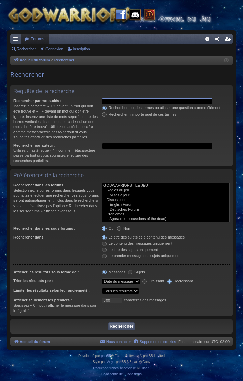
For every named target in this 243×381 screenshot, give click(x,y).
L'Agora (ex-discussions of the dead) (166, 219)
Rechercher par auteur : (34, 145)
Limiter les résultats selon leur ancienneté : (51, 290)
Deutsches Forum (166, 209)
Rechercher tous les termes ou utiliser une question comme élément (161, 108)
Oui (108, 228)
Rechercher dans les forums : (39, 185)
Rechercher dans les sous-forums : (44, 228)
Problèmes (166, 214)
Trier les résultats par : (33, 281)
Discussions (166, 200)
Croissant (153, 281)
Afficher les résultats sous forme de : (46, 272)
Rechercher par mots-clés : (37, 101)
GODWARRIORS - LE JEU (166, 185)
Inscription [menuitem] (229, 40)
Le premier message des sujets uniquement (141, 256)
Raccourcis (17, 40)
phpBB (106, 356)
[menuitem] (207, 39)
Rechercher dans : (29, 237)
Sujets (136, 272)
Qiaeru (145, 368)
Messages (113, 272)
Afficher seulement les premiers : (42, 300)
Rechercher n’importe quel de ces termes (139, 114)
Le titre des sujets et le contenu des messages (143, 237)
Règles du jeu (166, 190)
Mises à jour (166, 195)
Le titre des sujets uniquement (130, 250)
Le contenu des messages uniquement (137, 243)
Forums (37, 39)
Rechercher (26, 49)
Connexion (54, 49)
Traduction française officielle (114, 368)
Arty (110, 362)
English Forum (166, 204)
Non (123, 228)
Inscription (81, 49)
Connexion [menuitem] (218, 40)
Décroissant (180, 281)
